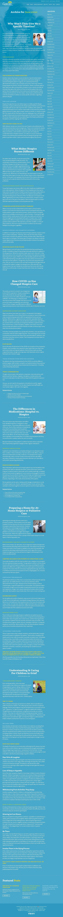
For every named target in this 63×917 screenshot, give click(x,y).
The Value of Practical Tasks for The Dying (16, 398)
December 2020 (50, 44)
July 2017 (49, 128)
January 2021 (50, 41)
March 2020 (50, 60)
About (31, 4)
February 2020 (50, 63)
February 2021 (50, 39)
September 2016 (50, 150)
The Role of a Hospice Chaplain (14, 395)
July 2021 (49, 28)
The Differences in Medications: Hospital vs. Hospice (24, 411)
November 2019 (50, 71)
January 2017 (50, 145)
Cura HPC (15, 869)
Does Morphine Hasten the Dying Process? (14, 494)
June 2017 (49, 131)
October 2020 (50, 49)
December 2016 (50, 147)
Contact (58, 4)
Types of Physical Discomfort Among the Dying (15, 492)
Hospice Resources (38, 4)
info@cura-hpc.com (45, 1)
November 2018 (50, 90)
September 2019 (50, 74)
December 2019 (50, 69)
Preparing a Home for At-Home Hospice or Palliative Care (24, 510)
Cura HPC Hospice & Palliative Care (12, 659)
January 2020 (50, 66)
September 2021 (50, 22)
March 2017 (49, 139)
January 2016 (50, 166)
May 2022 (49, 14)
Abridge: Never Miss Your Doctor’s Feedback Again (18, 393)
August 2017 (50, 125)
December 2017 (50, 115)
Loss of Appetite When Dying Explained (13, 496)
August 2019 (50, 77)
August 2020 (50, 55)
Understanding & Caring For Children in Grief (24, 671)
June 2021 (49, 30)
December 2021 (50, 20)
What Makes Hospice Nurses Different (24, 149)
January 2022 (50, 17)
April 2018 (49, 104)
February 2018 (50, 109)
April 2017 (49, 136)
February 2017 (50, 142)
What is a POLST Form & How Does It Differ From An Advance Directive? (31, 888)
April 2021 (49, 36)
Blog (54, 4)
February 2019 (50, 82)
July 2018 (49, 96)
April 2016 (49, 158)
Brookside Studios (43, 906)
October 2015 (50, 174)
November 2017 (50, 117)
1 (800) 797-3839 (52, 1)
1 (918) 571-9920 (42, 910)
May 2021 (49, 33)
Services (46, 4)
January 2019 (50, 85)
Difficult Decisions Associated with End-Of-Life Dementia (20, 396)
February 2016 (50, 164)
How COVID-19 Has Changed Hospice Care (24, 282)
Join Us (50, 4)
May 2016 (49, 155)
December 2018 (50, 87)
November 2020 (50, 47)
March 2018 (49, 106)
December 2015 (50, 169)
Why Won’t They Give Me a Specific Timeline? (24, 24)
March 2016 (49, 161)
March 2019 (49, 79)
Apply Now (58, 1)
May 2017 (49, 134)
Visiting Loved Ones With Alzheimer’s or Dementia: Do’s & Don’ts (50, 888)
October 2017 (50, 120)
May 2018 (49, 101)
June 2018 (49, 98)
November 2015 (50, 172)
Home (28, 4)
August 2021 (50, 25)
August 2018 (50, 93)
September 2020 (51, 52)
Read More (6, 895)
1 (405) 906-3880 (42, 909)
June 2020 (49, 58)
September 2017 (50, 123)
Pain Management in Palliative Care (12, 495)
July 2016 (49, 153)
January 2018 (50, 112)
